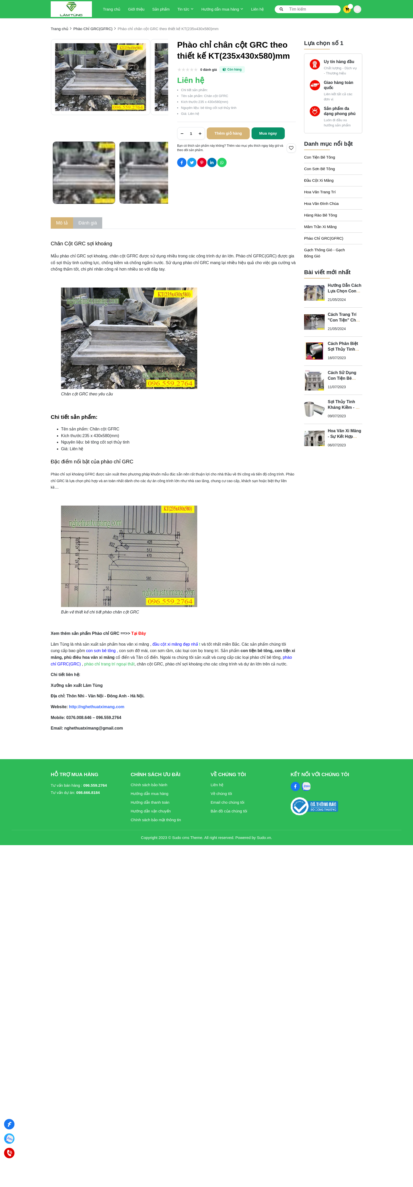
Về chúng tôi (221, 793)
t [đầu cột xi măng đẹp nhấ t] (176, 644)
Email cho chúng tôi (227, 802)
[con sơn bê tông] (101, 650)
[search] (308, 9)
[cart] (347, 9)
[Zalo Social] (306, 786)
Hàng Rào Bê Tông (320, 215)
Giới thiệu (136, 9)
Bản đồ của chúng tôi (229, 811)
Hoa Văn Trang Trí (320, 192)
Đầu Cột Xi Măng (319, 180)
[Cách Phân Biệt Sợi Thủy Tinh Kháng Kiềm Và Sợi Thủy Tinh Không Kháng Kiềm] (314, 351)
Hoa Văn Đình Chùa (321, 203)
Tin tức (185, 9)
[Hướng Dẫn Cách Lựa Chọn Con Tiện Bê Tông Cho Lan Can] (314, 293)
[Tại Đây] (139, 633)
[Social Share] (181, 162)
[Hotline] (9, 1153)
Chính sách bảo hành (149, 785)
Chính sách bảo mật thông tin (156, 820)
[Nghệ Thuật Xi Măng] (9, 1124)
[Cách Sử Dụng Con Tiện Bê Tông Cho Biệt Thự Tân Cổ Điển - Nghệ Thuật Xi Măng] (314, 380)
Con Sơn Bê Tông (319, 169)
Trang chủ (112, 9)
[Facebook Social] (295, 786)
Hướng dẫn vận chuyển (151, 811)
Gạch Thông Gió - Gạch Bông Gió (324, 253)
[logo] (71, 9)
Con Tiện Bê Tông (319, 157)
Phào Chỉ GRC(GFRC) (323, 238)
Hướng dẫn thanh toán (150, 802)
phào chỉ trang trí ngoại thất (109, 664)
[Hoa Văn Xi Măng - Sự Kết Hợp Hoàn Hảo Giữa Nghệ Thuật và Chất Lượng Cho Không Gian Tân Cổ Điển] (314, 438)
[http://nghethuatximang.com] (96, 707)
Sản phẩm (161, 9)
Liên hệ (257, 9)
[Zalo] (9, 1138)
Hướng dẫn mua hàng (222, 9)
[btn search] (281, 9)
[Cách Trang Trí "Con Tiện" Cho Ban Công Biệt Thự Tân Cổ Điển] (314, 322)
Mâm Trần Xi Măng (320, 226)
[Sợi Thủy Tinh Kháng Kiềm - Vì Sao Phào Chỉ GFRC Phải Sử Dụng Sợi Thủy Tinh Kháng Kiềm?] (314, 409)
